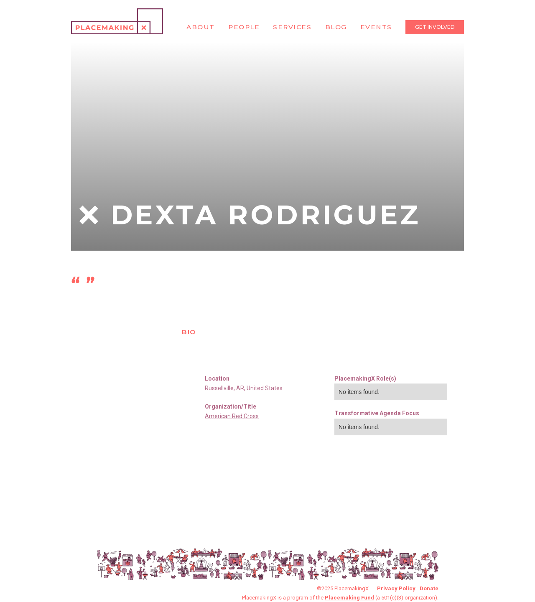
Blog (336, 27)
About (200, 27)
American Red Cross (232, 416)
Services (292, 27)
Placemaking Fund (349, 597)
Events (376, 27)
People (244, 27)
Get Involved (435, 27)
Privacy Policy (396, 588)
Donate (429, 588)
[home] (117, 21)
